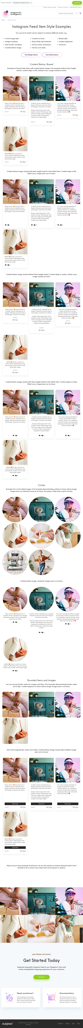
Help (78, 1023)
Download (77, 2)
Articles (67, 1023)
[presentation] (4, 562)
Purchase (41, 974)
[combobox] (68, 13)
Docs (73, 1023)
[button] (76, 7)
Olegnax (30, 1023)
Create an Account (62, 7)
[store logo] (12, 13)
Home (3, 20)
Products (60, 1023)
